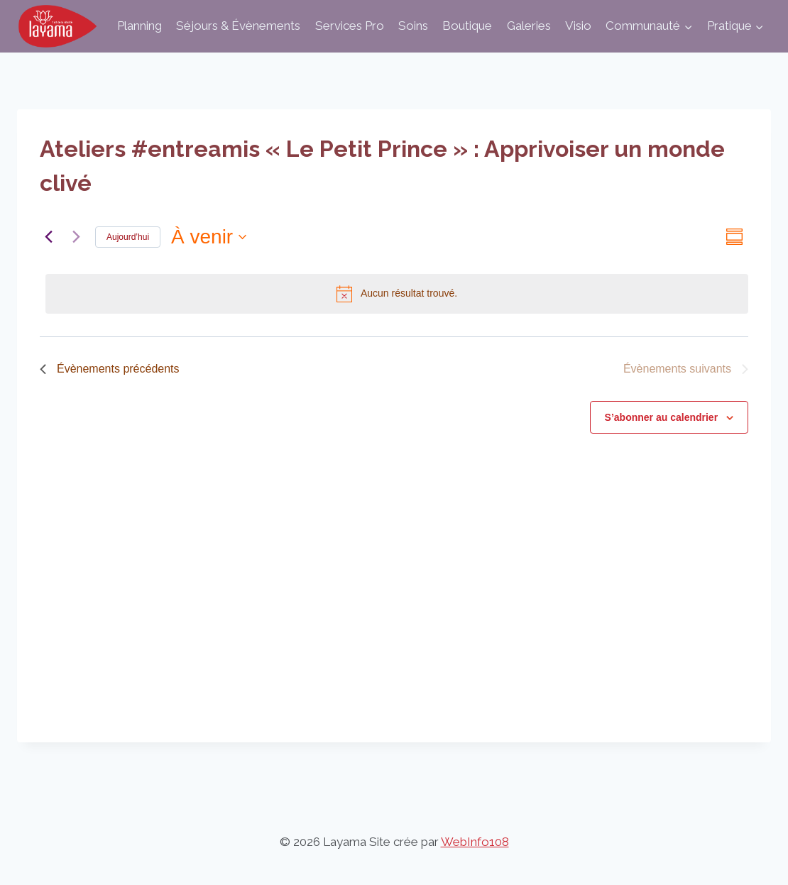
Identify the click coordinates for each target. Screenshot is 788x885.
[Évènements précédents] (48, 237)
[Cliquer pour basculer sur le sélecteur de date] (208, 237)
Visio (578, 25)
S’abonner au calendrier (661, 417)
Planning (139, 25)
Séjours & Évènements (238, 25)
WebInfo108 (475, 842)
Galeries (529, 25)
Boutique (467, 25)
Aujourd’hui (127, 237)
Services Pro (349, 25)
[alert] (396, 294)
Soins (413, 25)
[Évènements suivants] (75, 237)
